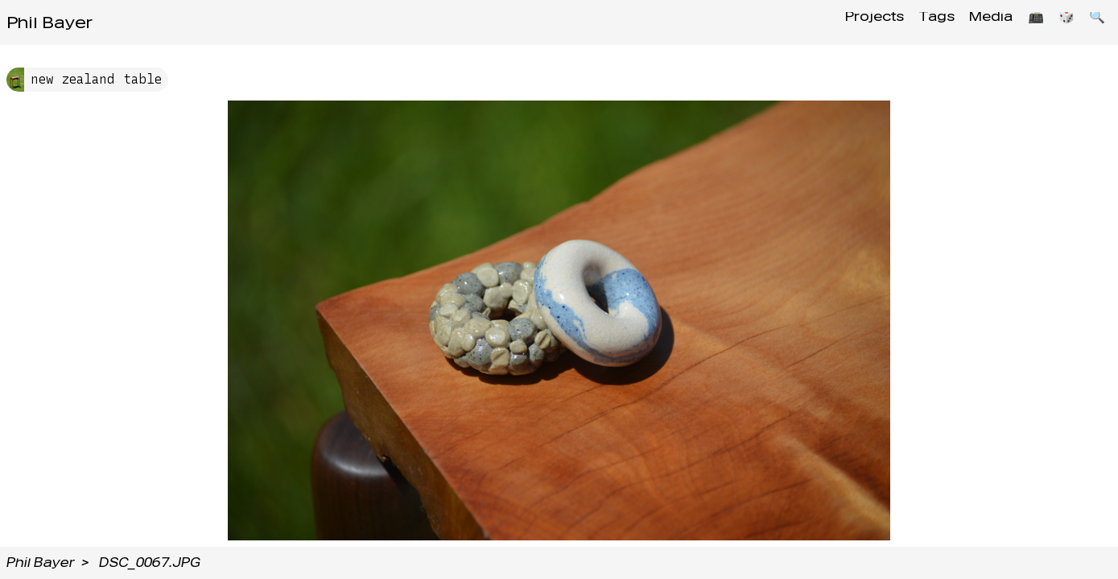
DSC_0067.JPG (149, 562)
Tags (918, 22)
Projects (851, 22)
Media (977, 22)
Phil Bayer (49, 22)
